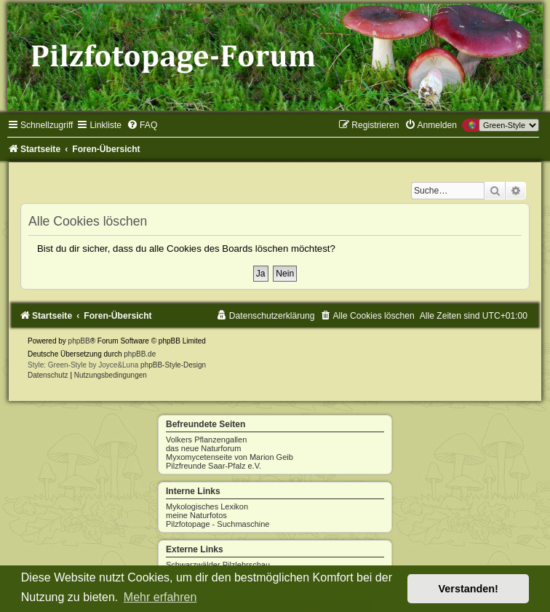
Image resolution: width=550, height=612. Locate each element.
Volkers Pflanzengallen (206, 439)
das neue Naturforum (203, 448)
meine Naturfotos (196, 515)
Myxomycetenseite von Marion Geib (229, 457)
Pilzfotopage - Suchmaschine (217, 524)
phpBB (79, 341)
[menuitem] (142, 125)
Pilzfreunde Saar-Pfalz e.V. (213, 465)
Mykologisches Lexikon (207, 506)
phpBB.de (140, 354)
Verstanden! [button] (468, 589)
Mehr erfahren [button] (160, 597)
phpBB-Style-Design (173, 365)
